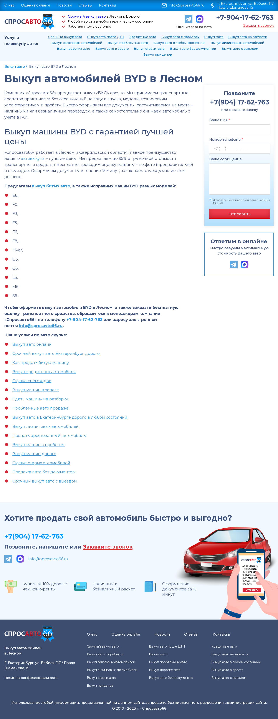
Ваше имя (219, 120)
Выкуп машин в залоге (35, 390)
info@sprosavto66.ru (187, 5)
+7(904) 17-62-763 (34, 536)
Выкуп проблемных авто (128, 43)
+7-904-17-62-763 (245, 17)
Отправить (240, 214)
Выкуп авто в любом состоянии (179, 43)
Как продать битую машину (40, 362)
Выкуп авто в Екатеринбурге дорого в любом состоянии (69, 417)
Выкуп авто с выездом (240, 49)
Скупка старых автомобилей (41, 463)
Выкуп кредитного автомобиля (44, 371)
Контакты (107, 5)
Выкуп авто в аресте (112, 49)
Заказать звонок (258, 25)
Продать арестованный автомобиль (49, 435)
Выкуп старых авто (149, 49)
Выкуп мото (213, 37)
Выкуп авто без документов (193, 49)
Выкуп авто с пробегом (180, 37)
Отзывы (85, 5)
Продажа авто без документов (43, 472)
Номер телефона (226, 139)
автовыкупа (33, 158)
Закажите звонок (107, 547)
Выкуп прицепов (157, 54)
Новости (64, 5)
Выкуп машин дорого (34, 453)
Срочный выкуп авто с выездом (44, 481)
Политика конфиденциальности (31, 678)
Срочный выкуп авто (87, 16)
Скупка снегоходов (31, 381)
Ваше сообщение (225, 159)
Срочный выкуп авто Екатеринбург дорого (56, 353)
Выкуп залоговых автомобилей (76, 43)
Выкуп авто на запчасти (247, 37)
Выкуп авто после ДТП (105, 37)
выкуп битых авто (51, 186)
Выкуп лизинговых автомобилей (237, 43)
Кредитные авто (142, 37)
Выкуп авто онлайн (32, 344)
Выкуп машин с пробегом (38, 444)
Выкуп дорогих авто (73, 49)
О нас (9, 5)
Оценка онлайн (35, 5)
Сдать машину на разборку (40, 399)
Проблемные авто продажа (40, 408)
